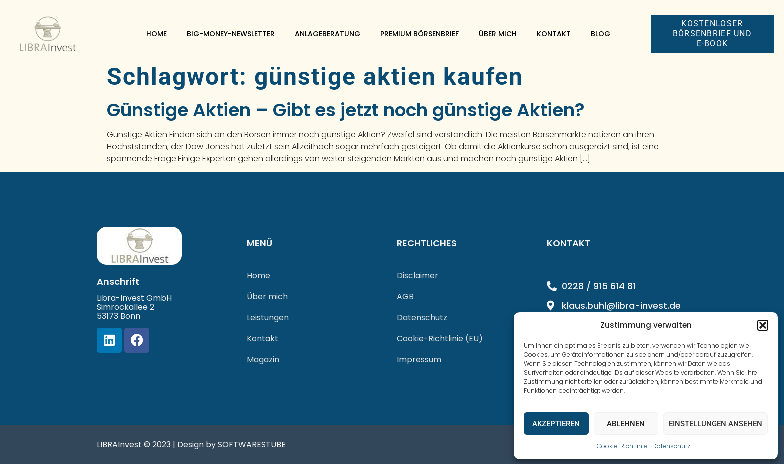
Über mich (498, 34)
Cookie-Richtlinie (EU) (440, 338)
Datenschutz (671, 446)
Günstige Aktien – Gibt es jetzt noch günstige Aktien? (346, 110)
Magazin (263, 359)
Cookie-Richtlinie (622, 446)
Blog (600, 34)
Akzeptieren (556, 423)
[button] (763, 325)
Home (156, 34)
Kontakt (554, 34)
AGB (405, 296)
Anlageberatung (327, 34)
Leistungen (268, 317)
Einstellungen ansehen (715, 423)
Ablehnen (626, 423)
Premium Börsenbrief (419, 34)
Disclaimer (417, 275)
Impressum (419, 359)
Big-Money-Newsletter (231, 34)
